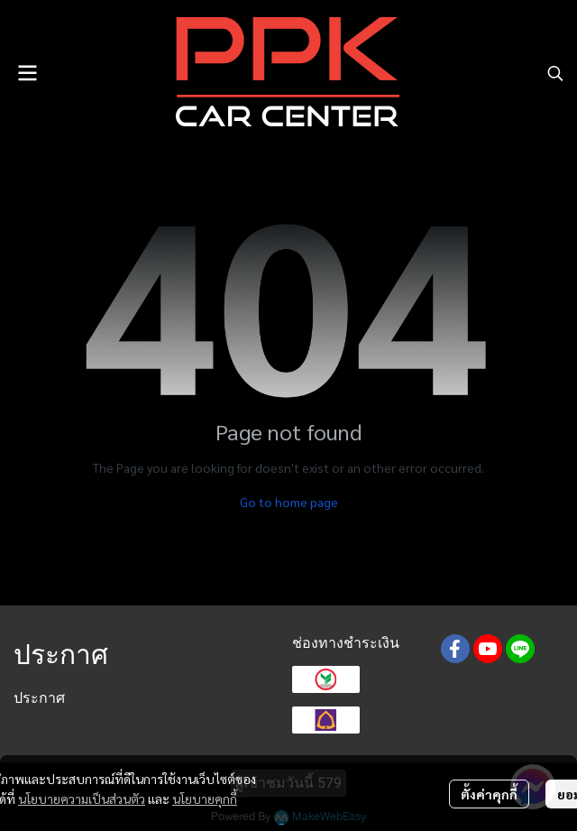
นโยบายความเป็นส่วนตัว (81, 798)
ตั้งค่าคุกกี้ (489, 794)
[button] (555, 73)
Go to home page (289, 502)
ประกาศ (39, 697)
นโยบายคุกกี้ (204, 798)
